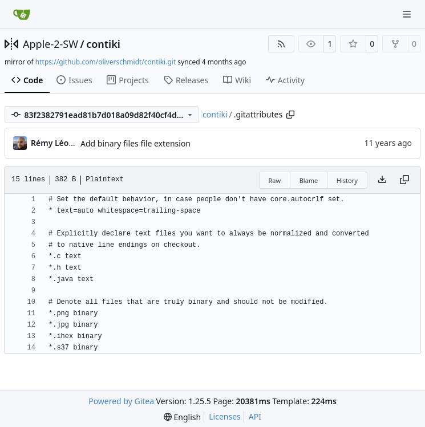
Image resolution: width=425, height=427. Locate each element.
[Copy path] (290, 115)
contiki (103, 44)
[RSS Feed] (281, 43)
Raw (275, 180)
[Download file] (382, 180)
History (347, 180)
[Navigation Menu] (407, 14)
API (255, 416)
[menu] (182, 417)
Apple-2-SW (50, 44)
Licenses (225, 416)
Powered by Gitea (121, 401)
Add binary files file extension (135, 143)
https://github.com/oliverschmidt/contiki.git (105, 62)
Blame (308, 180)
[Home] (22, 14)
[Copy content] (404, 180)
